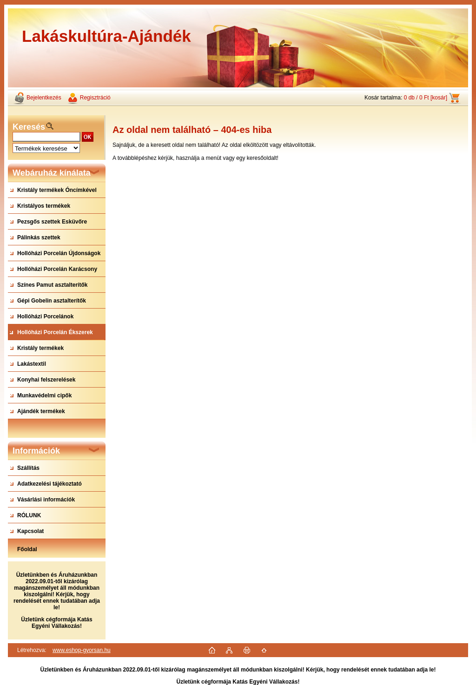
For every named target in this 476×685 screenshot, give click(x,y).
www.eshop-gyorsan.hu (82, 650)
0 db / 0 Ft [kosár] (425, 97)
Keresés (29, 127)
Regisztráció (95, 97)
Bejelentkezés (43, 97)
